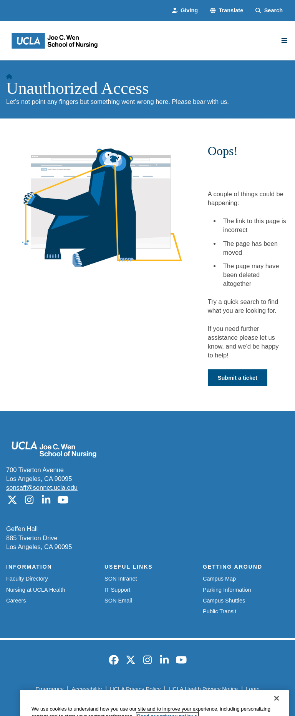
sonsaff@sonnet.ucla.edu (42, 487)
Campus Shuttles (224, 601)
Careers (16, 601)
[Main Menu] (284, 40)
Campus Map (219, 579)
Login (252, 689)
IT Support (117, 590)
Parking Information (227, 590)
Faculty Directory (27, 579)
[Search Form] (269, 10)
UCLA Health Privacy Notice (203, 689)
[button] (226, 10)
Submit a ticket (237, 378)
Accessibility (86, 689)
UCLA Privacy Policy (135, 689)
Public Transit (219, 611)
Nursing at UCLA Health (35, 590)
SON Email (118, 601)
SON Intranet (120, 579)
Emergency (49, 689)
